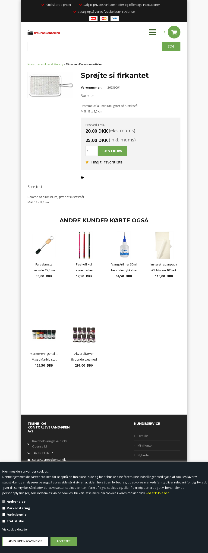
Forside (143, 436)
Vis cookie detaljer (15, 529)
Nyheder (144, 455)
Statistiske (15, 521)
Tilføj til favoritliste (104, 162)
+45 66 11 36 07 (42, 453)
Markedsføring (18, 508)
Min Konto (145, 445)
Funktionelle (16, 514)
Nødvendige (15, 501)
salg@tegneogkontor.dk (49, 459)
